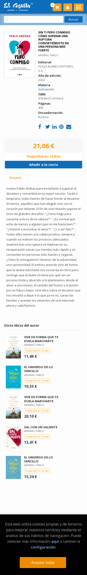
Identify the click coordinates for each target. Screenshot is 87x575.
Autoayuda (46, 89)
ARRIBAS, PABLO (48, 55)
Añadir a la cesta (43, 164)
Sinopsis (15, 178)
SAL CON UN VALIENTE (40, 427)
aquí (55, 541)
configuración (43, 547)
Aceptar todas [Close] (43, 562)
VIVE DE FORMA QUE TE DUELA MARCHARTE (41, 339)
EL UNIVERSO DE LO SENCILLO (38, 369)
